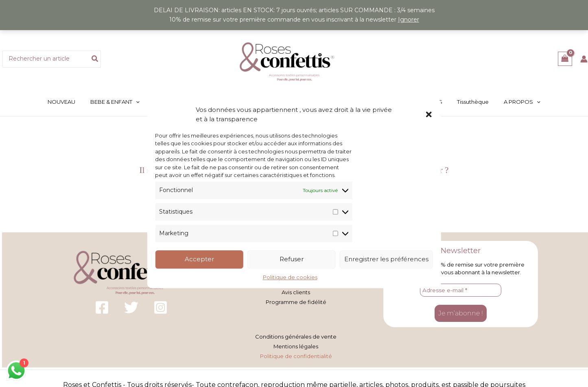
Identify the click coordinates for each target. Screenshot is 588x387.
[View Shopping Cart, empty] (565, 59)
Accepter (199, 259)
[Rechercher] (95, 59)
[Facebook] (102, 308)
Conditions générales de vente (296, 336)
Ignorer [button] (408, 19)
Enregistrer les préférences (386, 259)
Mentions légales (295, 345)
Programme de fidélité (296, 301)
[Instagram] (160, 308)
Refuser (292, 259)
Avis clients (296, 292)
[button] (429, 114)
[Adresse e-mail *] (460, 290)
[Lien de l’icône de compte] (584, 59)
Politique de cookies (290, 277)
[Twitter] (131, 308)
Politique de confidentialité (296, 355)
